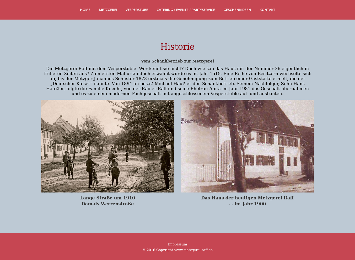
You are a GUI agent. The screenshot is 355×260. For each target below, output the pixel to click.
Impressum (177, 244)
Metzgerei (108, 9)
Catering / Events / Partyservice (186, 9)
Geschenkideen (237, 9)
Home (85, 9)
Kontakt (267, 9)
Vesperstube (137, 9)
